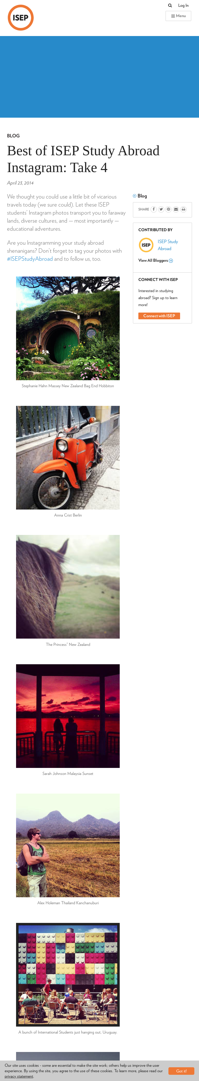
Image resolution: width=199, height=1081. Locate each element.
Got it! (181, 1070)
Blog (13, 135)
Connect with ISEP (159, 315)
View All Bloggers (155, 260)
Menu (178, 15)
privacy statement (19, 1076)
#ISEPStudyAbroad (30, 258)
